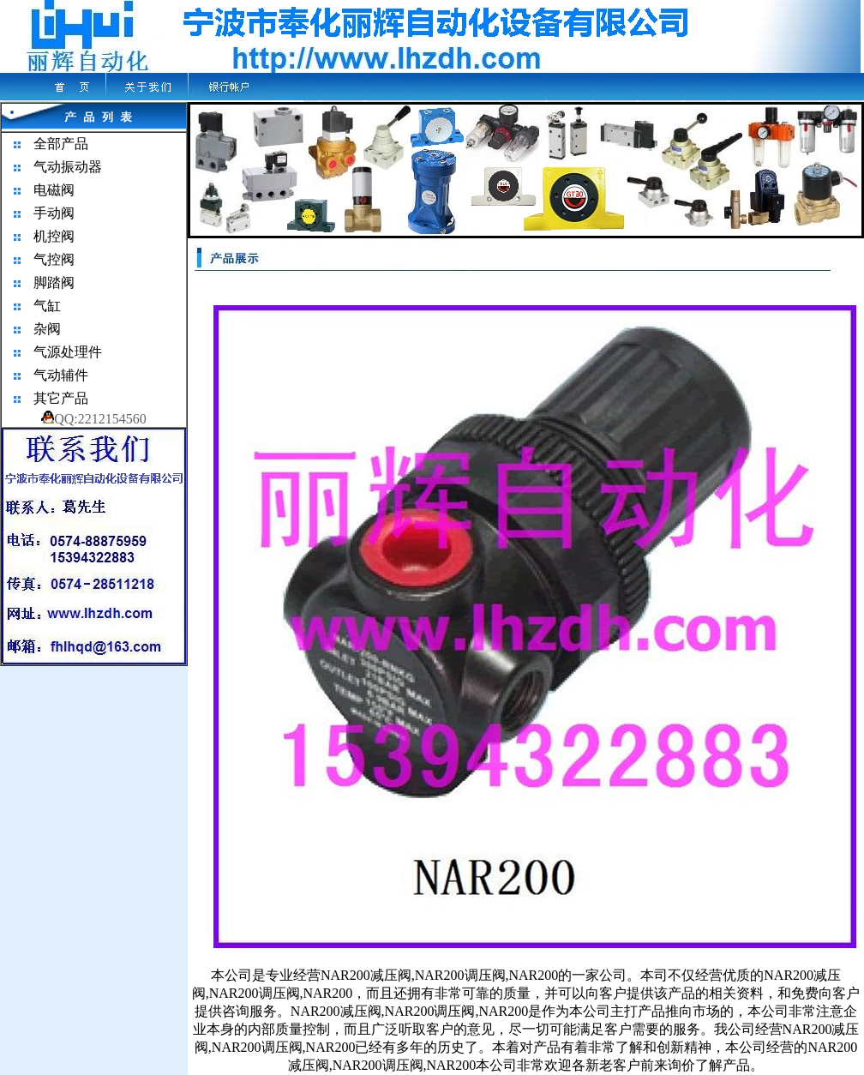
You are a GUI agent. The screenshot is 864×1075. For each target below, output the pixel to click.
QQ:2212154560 (94, 418)
